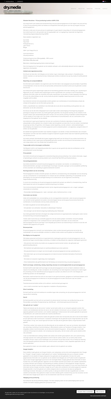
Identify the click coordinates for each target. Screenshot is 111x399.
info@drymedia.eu (10, 1)
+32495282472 (20, 1)
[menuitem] (72, 8)
